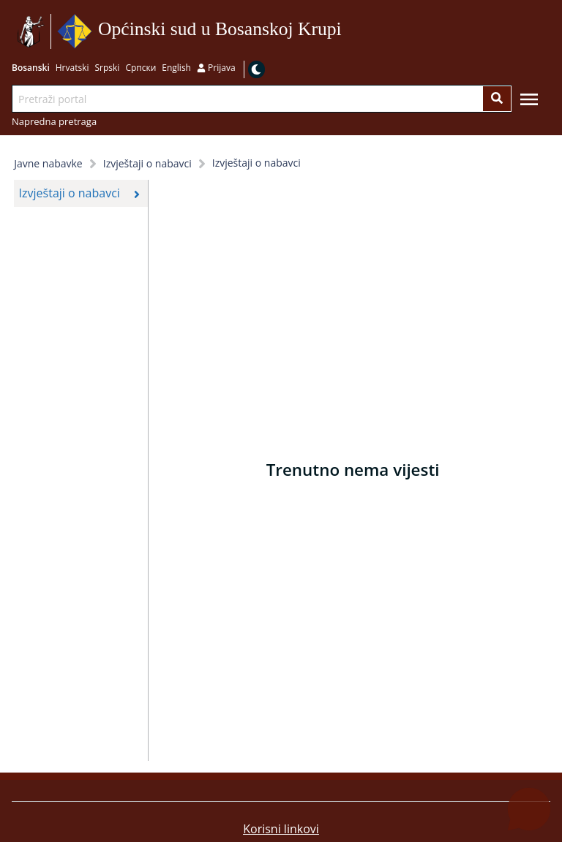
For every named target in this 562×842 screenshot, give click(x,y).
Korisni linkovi (281, 829)
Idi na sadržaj (346, 31)
